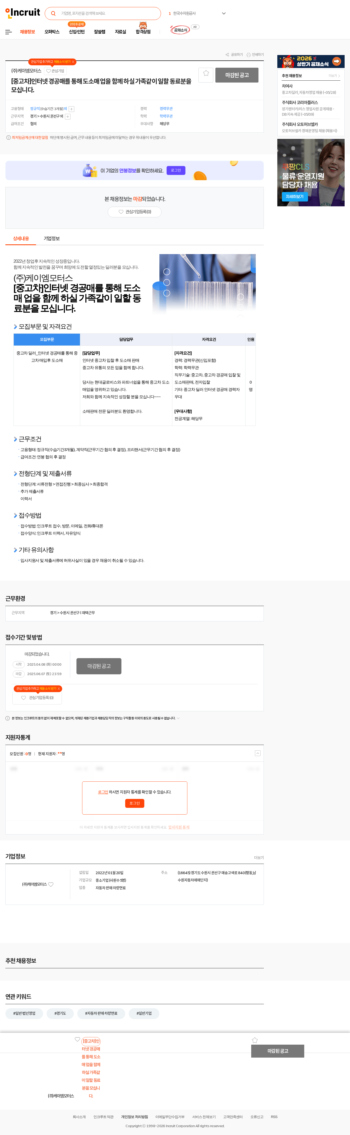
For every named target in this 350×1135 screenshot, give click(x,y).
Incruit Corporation (180, 1126)
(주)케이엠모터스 (26, 71)
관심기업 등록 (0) (37, 698)
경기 (53, 612)
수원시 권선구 (70, 612)
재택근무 (88, 612)
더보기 (259, 857)
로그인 (103, 792)
